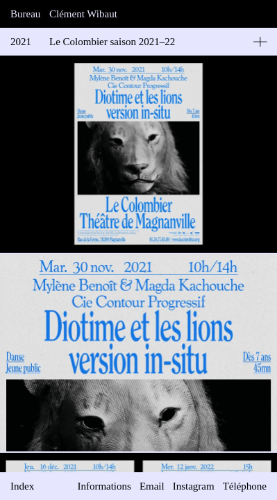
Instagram (194, 486)
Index (22, 486)
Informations (104, 486)
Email (152, 486)
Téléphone (245, 486)
